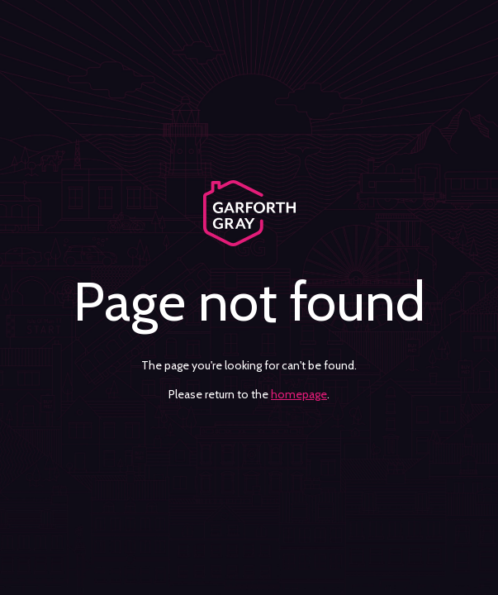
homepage (299, 394)
